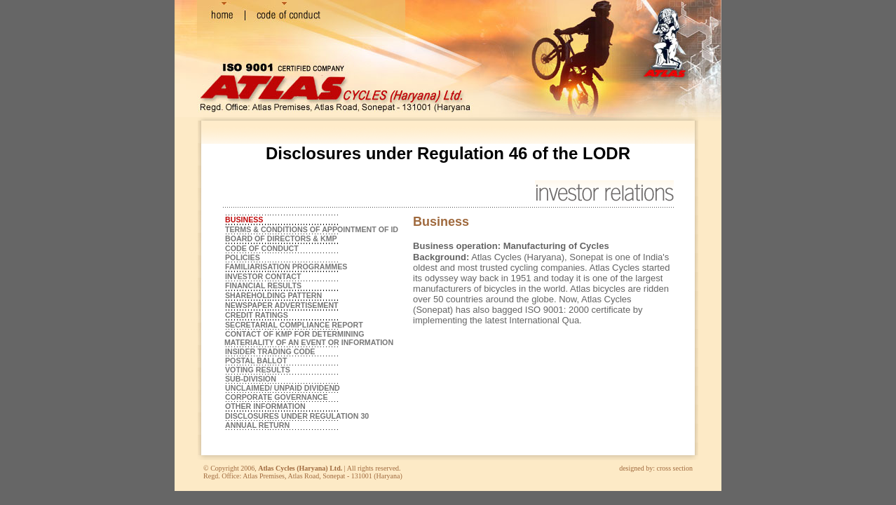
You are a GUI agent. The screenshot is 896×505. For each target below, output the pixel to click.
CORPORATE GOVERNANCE (276, 397)
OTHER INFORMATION (265, 406)
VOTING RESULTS (257, 369)
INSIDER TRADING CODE (270, 351)
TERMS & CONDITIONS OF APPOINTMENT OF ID (311, 229)
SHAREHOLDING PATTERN (273, 295)
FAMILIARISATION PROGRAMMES (286, 266)
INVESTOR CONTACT (263, 276)
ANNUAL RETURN (257, 425)
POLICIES (242, 257)
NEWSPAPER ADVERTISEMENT (282, 305)
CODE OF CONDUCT (262, 248)
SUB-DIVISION (250, 379)
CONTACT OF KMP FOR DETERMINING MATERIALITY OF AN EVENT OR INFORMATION (307, 338)
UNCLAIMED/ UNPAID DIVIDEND (282, 388)
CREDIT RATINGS (256, 315)
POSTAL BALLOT (256, 360)
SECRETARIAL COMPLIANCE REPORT (294, 325)
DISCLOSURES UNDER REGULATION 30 (297, 416)
